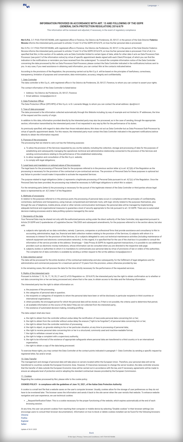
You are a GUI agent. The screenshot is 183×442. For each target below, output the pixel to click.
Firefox (24, 418)
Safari (23, 424)
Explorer (24, 421)
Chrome (24, 415)
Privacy (79, 437)
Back (91, 433)
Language (152, 5)
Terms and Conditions (91, 437)
